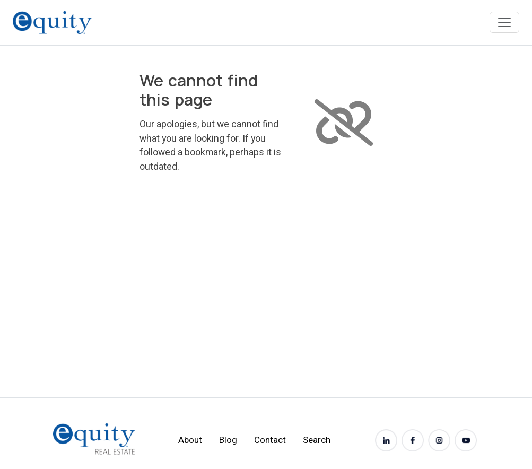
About (190, 440)
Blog (228, 440)
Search (316, 440)
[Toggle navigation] (504, 22)
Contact (270, 440)
